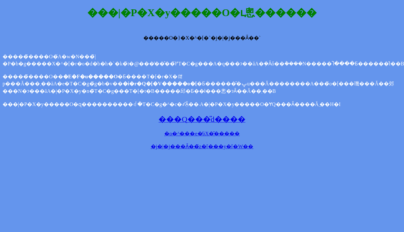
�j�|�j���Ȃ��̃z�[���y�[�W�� (202, 146)
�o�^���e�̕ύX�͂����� (202, 133)
